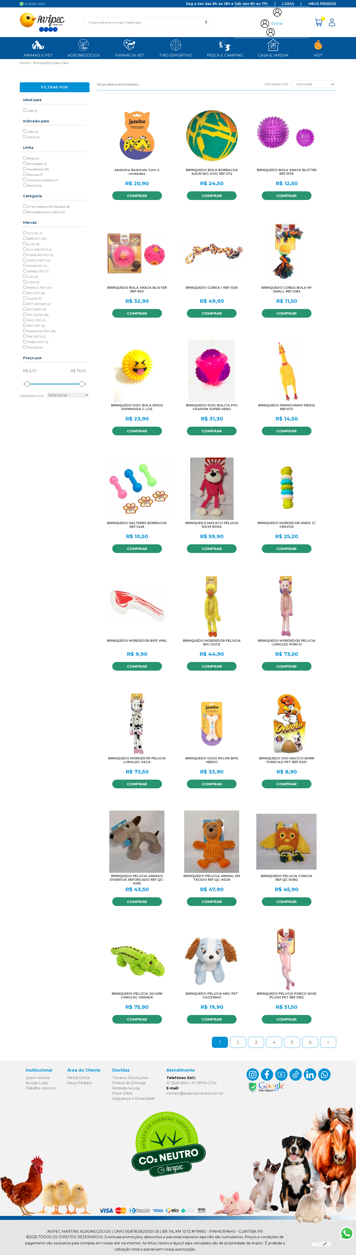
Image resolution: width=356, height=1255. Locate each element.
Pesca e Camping (225, 48)
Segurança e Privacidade (133, 1098)
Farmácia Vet (129, 48)
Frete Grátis (122, 1093)
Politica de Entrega (128, 1083)
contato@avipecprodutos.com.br (194, 1093)
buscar (206, 22)
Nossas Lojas (37, 1083)
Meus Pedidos (322, 3)
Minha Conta (78, 1078)
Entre (277, 23)
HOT (318, 48)
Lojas (288, 3)
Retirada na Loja (126, 1088)
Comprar (137, 195)
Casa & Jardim (273, 48)
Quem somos (37, 1078)
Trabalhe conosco (41, 1088)
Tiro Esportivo (175, 48)
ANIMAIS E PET (37, 48)
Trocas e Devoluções (130, 1078)
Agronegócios (83, 48)
